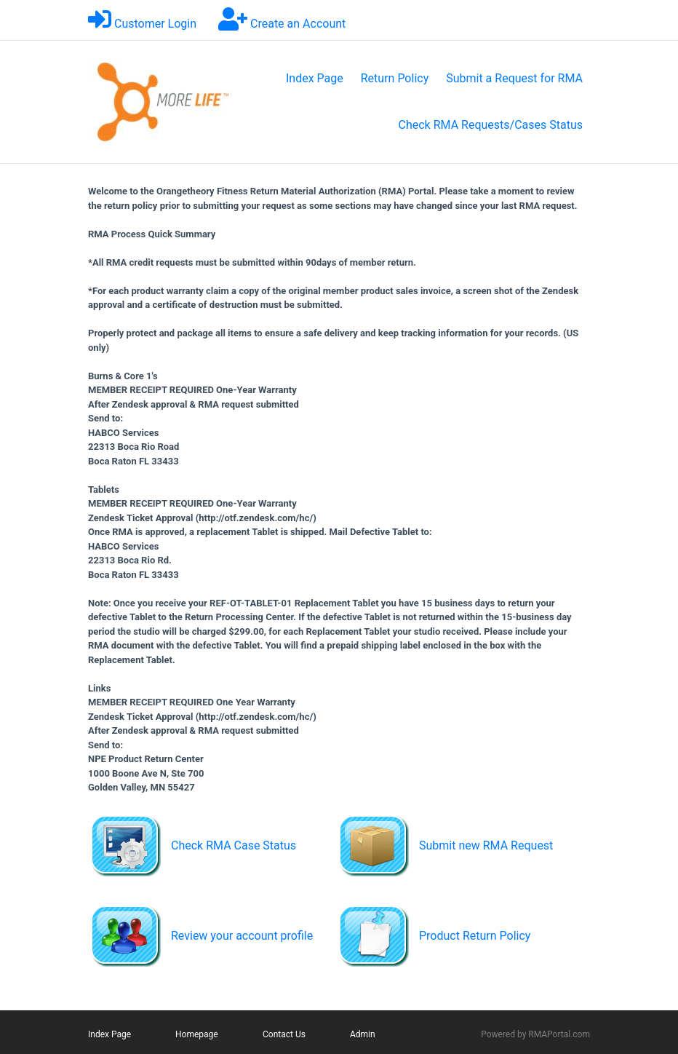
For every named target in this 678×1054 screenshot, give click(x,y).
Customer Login (155, 24)
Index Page (314, 78)
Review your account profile (242, 936)
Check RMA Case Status (233, 845)
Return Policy (394, 78)
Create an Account (298, 24)
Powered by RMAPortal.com (535, 1034)
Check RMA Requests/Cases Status (491, 125)
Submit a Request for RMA (514, 78)
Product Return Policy (474, 936)
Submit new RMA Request (486, 845)
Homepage (196, 1034)
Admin (362, 1034)
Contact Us (284, 1034)
